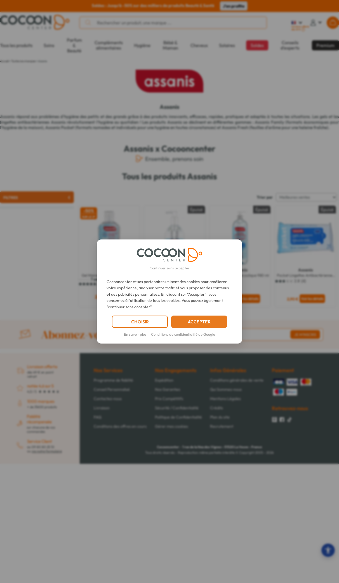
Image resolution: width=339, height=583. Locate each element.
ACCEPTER (199, 322)
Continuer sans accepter (169, 268)
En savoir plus (135, 334)
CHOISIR (140, 322)
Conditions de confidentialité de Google (183, 334)
